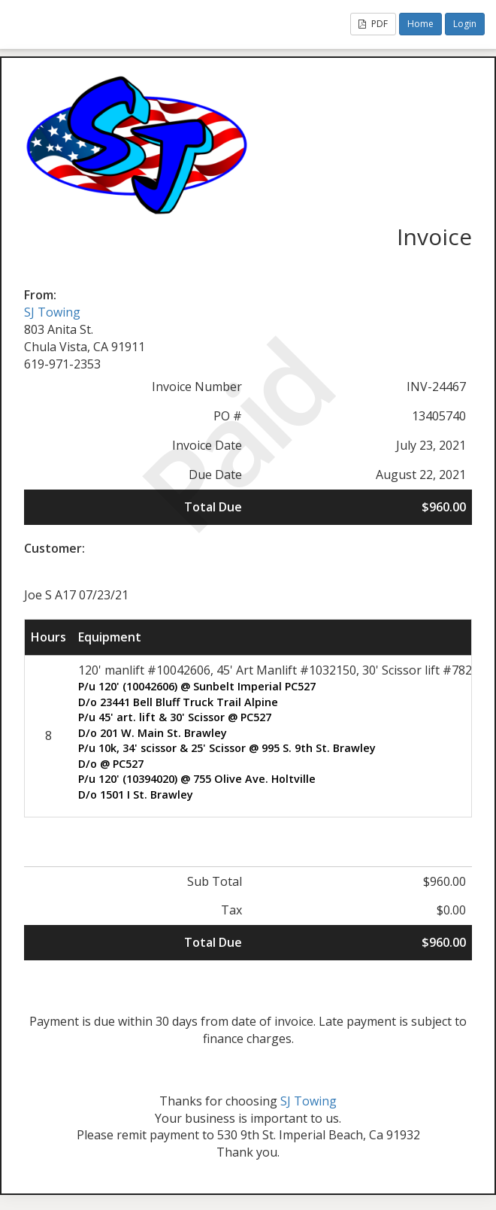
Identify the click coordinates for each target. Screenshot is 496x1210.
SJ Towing (52, 312)
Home (420, 23)
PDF (373, 23)
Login (464, 23)
